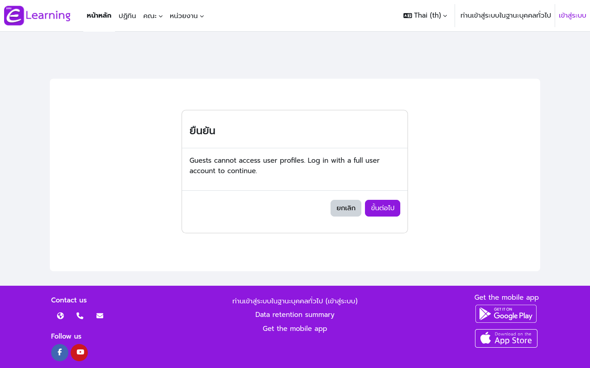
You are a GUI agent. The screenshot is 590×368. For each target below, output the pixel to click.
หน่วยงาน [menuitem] (184, 16)
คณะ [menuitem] (150, 16)
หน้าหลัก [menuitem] (99, 15)
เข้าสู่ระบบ (572, 15)
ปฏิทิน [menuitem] (127, 16)
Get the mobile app (295, 329)
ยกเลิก (345, 208)
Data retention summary (295, 315)
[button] (425, 15)
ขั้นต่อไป (382, 208)
